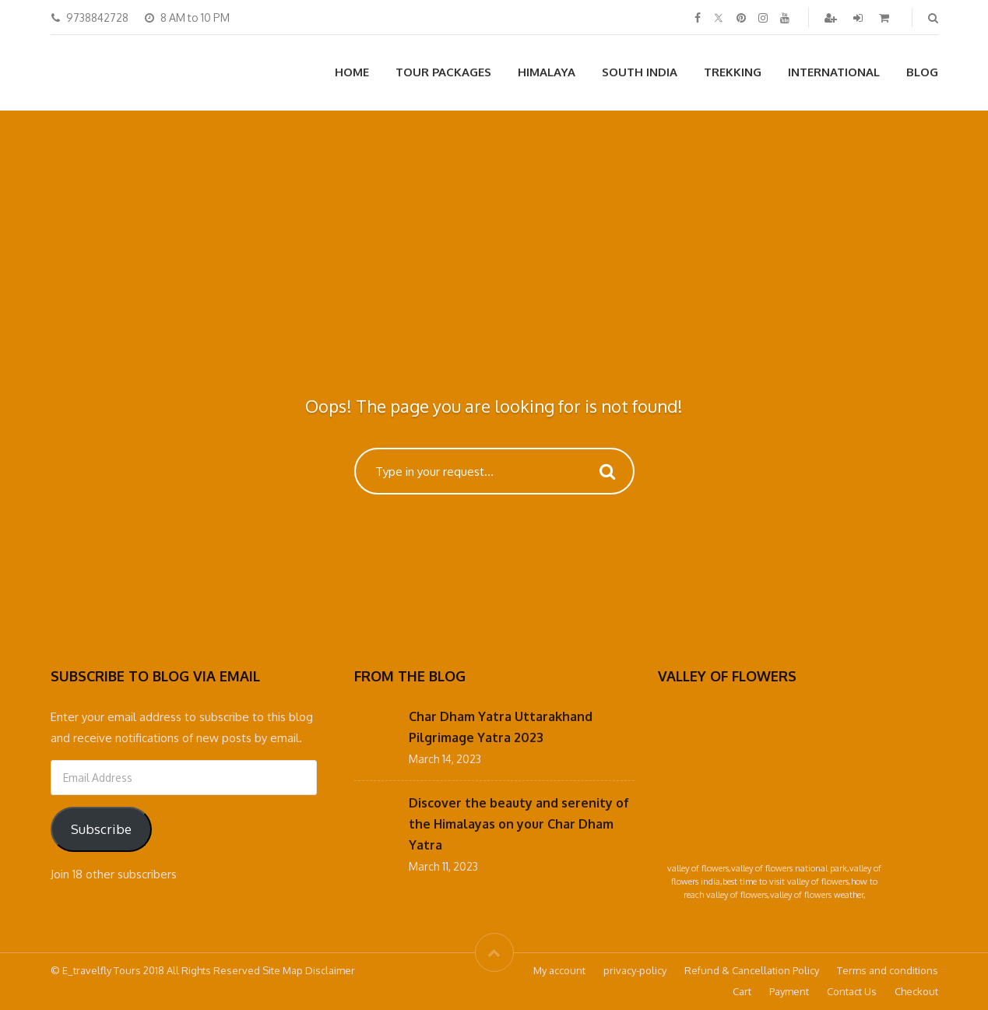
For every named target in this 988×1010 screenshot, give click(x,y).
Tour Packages (443, 72)
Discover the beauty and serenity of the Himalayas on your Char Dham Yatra (519, 824)
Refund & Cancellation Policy (751, 970)
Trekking (732, 72)
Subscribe (101, 829)
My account (559, 970)
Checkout (916, 991)
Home (352, 72)
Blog (922, 72)
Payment (789, 991)
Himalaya (546, 72)
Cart (742, 991)
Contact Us (852, 991)
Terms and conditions (887, 970)
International (834, 72)
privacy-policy (634, 970)
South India (639, 72)
